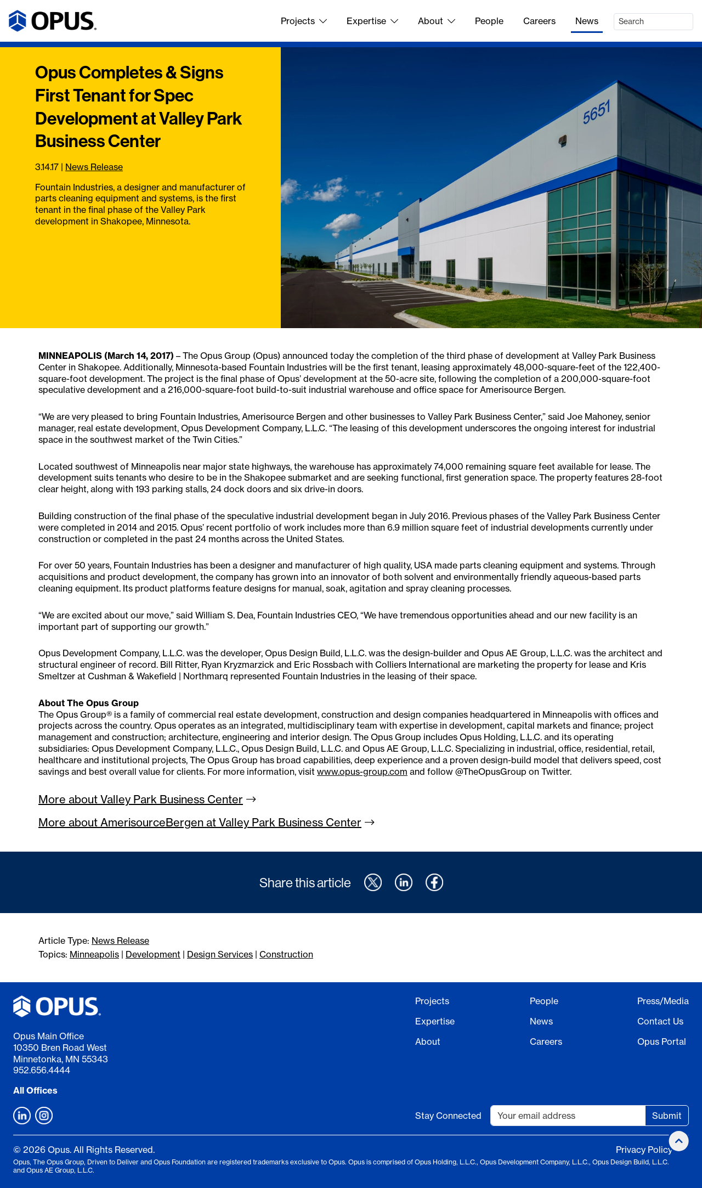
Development (153, 954)
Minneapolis (94, 954)
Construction (286, 954)
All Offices (35, 1090)
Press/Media (663, 1000)
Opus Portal (661, 1041)
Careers (539, 20)
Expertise (372, 20)
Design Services (220, 954)
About (436, 20)
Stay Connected (448, 1115)
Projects (304, 20)
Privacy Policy (644, 1149)
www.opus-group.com (362, 771)
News (586, 20)
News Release (94, 166)
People (489, 20)
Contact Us (660, 1021)
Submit (667, 1115)
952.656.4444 (41, 1070)
